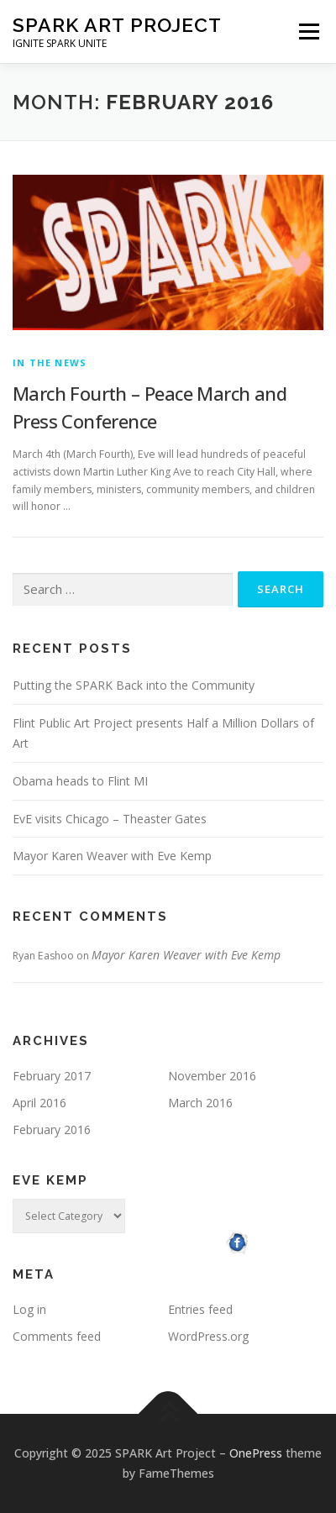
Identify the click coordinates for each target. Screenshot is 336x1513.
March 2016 (200, 1103)
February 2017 (52, 1076)
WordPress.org (208, 1336)
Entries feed (200, 1309)
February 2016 (52, 1129)
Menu (308, 31)
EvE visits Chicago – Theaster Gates (110, 819)
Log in (29, 1309)
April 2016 (39, 1103)
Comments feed (57, 1336)
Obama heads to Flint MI (80, 781)
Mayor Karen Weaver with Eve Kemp (112, 856)
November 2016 (212, 1076)
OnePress (255, 1453)
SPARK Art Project (117, 24)
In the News (50, 362)
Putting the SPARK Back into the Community (134, 685)
